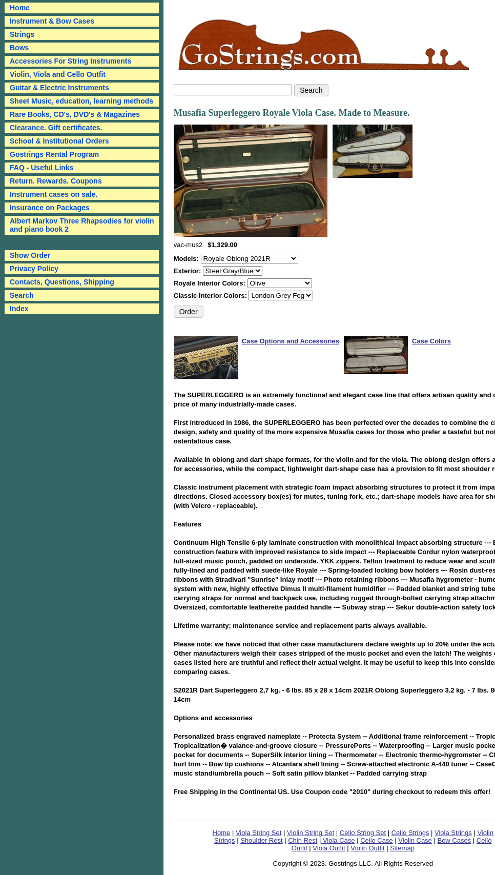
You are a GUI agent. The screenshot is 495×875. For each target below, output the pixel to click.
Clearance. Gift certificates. (56, 128)
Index (19, 308)
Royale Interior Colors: (211, 283)
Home (222, 833)
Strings (22, 34)
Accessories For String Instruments (70, 61)
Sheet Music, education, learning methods (81, 101)
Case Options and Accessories (290, 341)
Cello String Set (363, 833)
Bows (19, 48)
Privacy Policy (34, 268)
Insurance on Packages (50, 208)
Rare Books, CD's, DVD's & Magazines (75, 114)
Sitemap (402, 848)
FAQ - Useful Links (41, 168)
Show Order (30, 255)
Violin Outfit (367, 848)
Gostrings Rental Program (54, 154)
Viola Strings (453, 833)
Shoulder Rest (261, 840)
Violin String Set (310, 833)
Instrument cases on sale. (53, 194)
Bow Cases (454, 840)
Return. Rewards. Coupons (56, 181)
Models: (187, 258)
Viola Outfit (329, 848)
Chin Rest (302, 840)
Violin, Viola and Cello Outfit (58, 74)
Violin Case (415, 840)
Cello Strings (410, 833)
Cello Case (376, 840)
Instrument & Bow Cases (52, 21)
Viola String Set (258, 833)
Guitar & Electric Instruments (59, 88)
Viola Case (338, 840)
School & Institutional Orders (59, 141)
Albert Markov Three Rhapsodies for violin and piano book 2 (82, 225)
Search (22, 295)
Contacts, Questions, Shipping (62, 282)
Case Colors (431, 341)
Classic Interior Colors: (211, 295)
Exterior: (188, 271)
